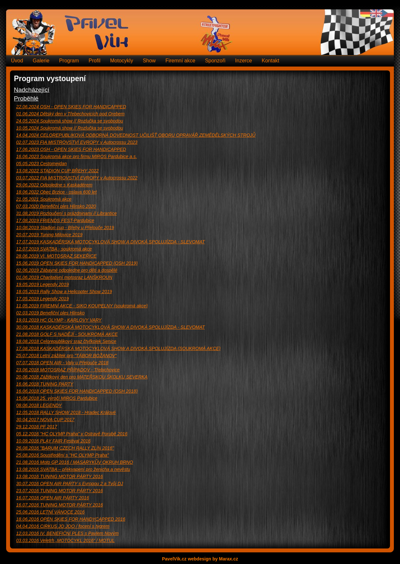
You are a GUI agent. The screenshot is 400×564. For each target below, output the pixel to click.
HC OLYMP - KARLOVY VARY (58, 320)
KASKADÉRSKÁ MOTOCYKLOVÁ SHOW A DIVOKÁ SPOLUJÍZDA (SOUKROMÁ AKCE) (118, 348)
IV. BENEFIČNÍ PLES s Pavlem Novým (67, 533)
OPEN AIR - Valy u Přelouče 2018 (62, 362)
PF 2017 (36, 426)
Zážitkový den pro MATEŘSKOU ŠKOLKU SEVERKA (82, 376)
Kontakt (270, 60)
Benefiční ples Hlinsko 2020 (56, 206)
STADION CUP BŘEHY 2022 (57, 170)
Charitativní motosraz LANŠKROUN (64, 277)
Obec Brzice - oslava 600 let (56, 192)
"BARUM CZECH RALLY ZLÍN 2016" (65, 448)
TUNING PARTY (44, 384)
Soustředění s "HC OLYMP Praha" (62, 455)
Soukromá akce (43, 199)
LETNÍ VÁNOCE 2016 (50, 512)
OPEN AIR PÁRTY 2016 (52, 497)
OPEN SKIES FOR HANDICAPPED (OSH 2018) (77, 391)
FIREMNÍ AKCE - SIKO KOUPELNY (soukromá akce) (82, 305)
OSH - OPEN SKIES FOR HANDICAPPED (71, 106)
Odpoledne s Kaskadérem (54, 184)
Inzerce (243, 60)
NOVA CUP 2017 (45, 419)
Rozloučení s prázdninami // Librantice (66, 213)
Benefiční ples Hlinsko (50, 312)
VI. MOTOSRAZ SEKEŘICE (56, 256)
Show (149, 60)
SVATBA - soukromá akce (54, 248)
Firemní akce (180, 60)
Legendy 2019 (42, 284)
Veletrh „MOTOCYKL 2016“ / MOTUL (65, 540)
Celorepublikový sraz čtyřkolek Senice (66, 341)
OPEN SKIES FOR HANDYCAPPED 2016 (70, 519)
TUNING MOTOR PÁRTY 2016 (59, 476)
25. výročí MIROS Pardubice (56, 398)
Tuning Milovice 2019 (49, 234)
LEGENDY (39, 405)
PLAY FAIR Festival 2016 (53, 440)
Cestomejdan (41, 163)
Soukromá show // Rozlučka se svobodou (69, 120)
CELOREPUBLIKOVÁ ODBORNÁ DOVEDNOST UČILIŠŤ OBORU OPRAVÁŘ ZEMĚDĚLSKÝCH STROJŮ (136, 135)
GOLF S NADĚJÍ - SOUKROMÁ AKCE (67, 334)
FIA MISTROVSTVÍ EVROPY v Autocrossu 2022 (76, 177)
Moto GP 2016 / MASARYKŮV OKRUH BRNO (74, 462)
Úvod (17, 60)
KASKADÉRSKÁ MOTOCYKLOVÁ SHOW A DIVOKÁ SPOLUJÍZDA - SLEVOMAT (110, 241)
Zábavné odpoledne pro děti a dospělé (66, 270)
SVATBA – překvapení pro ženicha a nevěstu (73, 469)
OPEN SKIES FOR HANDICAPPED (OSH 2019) (77, 263)
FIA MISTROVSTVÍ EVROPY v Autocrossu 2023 (76, 142)
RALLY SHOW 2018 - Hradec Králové (66, 412)
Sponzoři (215, 60)
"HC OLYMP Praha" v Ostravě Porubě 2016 (71, 433)
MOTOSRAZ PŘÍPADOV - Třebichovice (68, 369)
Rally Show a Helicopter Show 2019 (64, 291)
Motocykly (121, 60)
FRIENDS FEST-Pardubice (55, 220)
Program (69, 60)
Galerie (41, 60)
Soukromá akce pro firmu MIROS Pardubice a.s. (76, 156)
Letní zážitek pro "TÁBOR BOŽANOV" (66, 355)
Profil (94, 60)
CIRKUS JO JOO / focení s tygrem (63, 526)
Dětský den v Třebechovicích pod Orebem (70, 113)
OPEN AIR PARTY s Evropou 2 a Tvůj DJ (69, 483)
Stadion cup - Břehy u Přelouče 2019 (65, 227)
